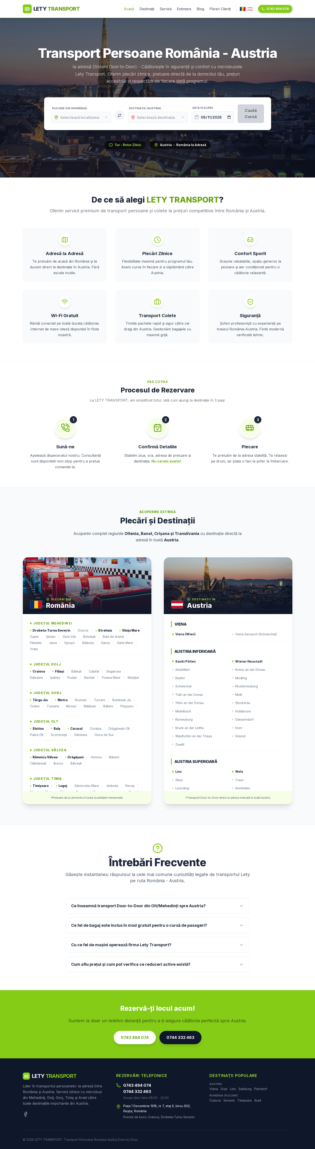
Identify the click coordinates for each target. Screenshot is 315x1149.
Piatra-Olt (38, 735)
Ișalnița (57, 677)
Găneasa (82, 735)
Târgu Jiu (40, 700)
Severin (229, 1100)
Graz (224, 1089)
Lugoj (63, 786)
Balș (57, 728)
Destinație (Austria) (145, 108)
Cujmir (36, 636)
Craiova (39, 671)
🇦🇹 (250, 9)
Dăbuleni (38, 677)
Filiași (60, 671)
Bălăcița (90, 643)
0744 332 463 (180, 1037)
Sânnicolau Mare (88, 786)
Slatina (38, 728)
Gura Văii (71, 636)
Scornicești (61, 735)
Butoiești (91, 636)
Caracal (77, 728)
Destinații (146, 9)
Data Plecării (202, 107)
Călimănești (40, 763)
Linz (233, 1089)
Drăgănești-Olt (121, 728)
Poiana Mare (113, 677)
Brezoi (60, 763)
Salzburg (245, 1089)
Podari (74, 677)
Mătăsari (92, 706)
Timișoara (41, 786)
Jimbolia (114, 786)
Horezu (98, 757)
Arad (257, 1100)
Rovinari (82, 700)
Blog (200, 9)
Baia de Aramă (115, 636)
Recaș (131, 786)
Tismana (55, 706)
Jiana (55, 643)
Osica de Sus (105, 735)
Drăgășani (76, 757)
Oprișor (71, 643)
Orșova (85, 630)
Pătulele (37, 643)
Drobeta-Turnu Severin (52, 630)
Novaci (73, 706)
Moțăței (135, 677)
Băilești (78, 671)
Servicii (166, 9)
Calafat (96, 671)
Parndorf (260, 1089)
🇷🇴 (242, 9)
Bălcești (78, 763)
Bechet (91, 677)
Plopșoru (128, 706)
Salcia (107, 643)
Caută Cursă (251, 113)
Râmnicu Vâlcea (45, 757)
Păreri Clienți (220, 9)
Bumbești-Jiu (123, 700)
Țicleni (36, 706)
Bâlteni (110, 706)
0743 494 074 (275, 9)
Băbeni (116, 757)
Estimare (184, 9)
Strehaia (106, 630)
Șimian (52, 636)
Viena (213, 1089)
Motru (63, 700)
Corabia (97, 728)
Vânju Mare (131, 630)
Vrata (35, 649)
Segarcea (115, 671)
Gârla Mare (127, 643)
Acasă (129, 9)
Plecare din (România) (69, 108)
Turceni (101, 700)
